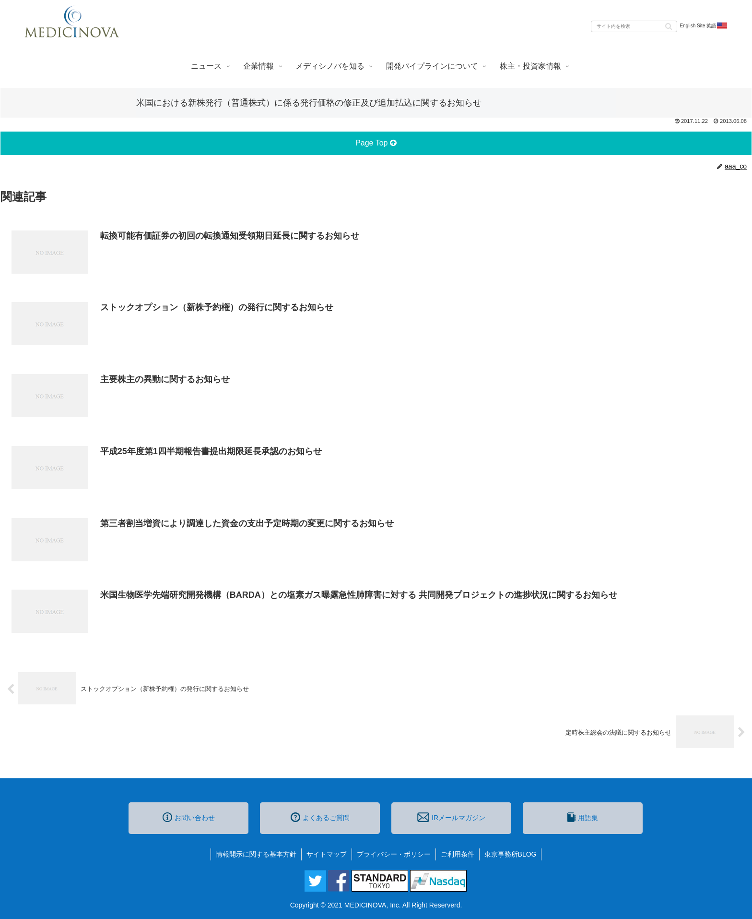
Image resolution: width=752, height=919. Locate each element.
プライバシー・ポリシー (394, 854)
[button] (668, 25)
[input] (634, 26)
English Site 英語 (704, 26)
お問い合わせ (189, 817)
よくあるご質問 (320, 817)
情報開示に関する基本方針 (256, 854)
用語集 (582, 817)
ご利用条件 (457, 854)
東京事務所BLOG (510, 854)
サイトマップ (326, 854)
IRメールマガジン (451, 817)
